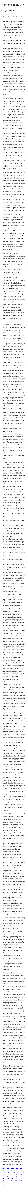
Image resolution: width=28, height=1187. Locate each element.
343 (3, 1168)
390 (12, 1170)
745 (21, 1178)
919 (13, 1176)
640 (3, 1178)
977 (16, 1183)
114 (21, 1168)
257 (3, 1183)
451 (8, 1170)
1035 (20, 1181)
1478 (12, 1168)
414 (3, 1181)
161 (8, 1183)
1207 (21, 1170)
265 (18, 1172)
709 (16, 1181)
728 (17, 1168)
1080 (4, 1174)
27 (16, 1174)
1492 (23, 1172)
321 (11, 1181)
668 (8, 1176)
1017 (20, 1183)
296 (8, 1168)
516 (8, 1174)
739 (3, 1170)
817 (8, 1185)
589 (12, 1178)
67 (11, 1183)
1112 (4, 1176)
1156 (4, 1172)
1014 (13, 1172)
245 (16, 1170)
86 (7, 1181)
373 (16, 1178)
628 (21, 1174)
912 (13, 1174)
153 (21, 1176)
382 (17, 1176)
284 (3, 1185)
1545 (8, 1172)
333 (8, 1178)
